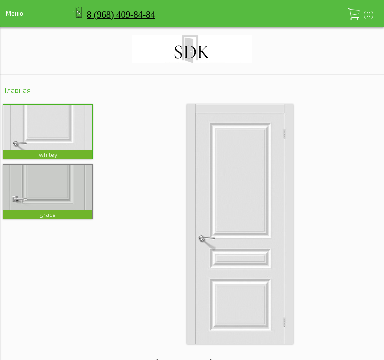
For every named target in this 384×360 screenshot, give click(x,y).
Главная (18, 90)
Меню (15, 14)
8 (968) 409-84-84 (121, 15)
